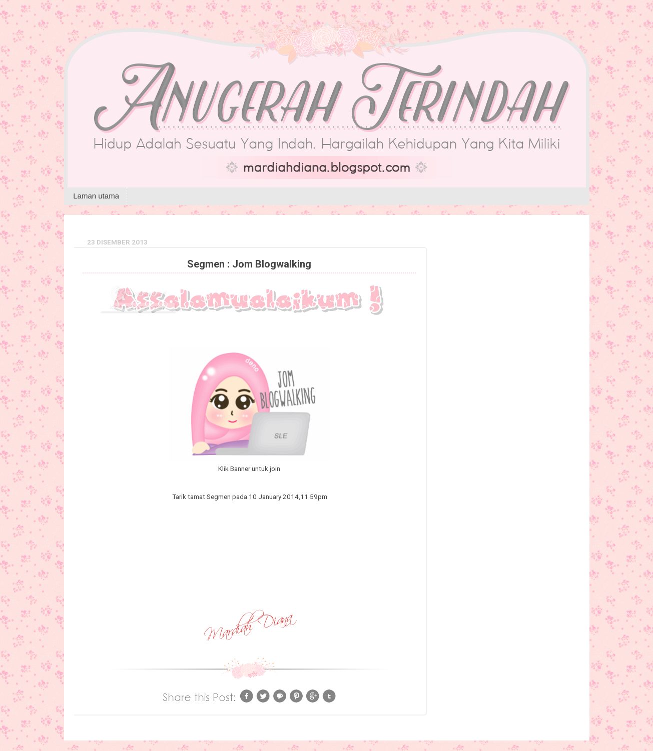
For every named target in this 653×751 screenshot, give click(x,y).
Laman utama (96, 196)
